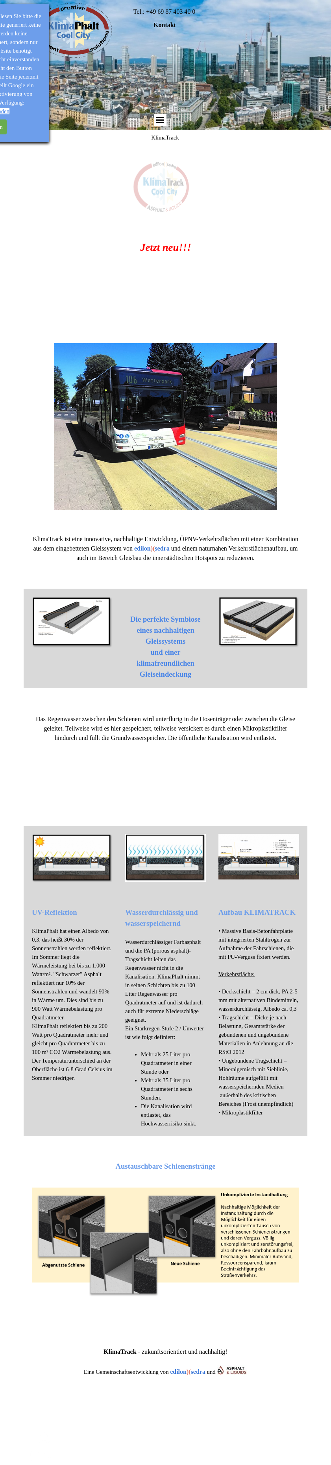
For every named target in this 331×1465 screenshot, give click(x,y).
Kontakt (164, 25)
